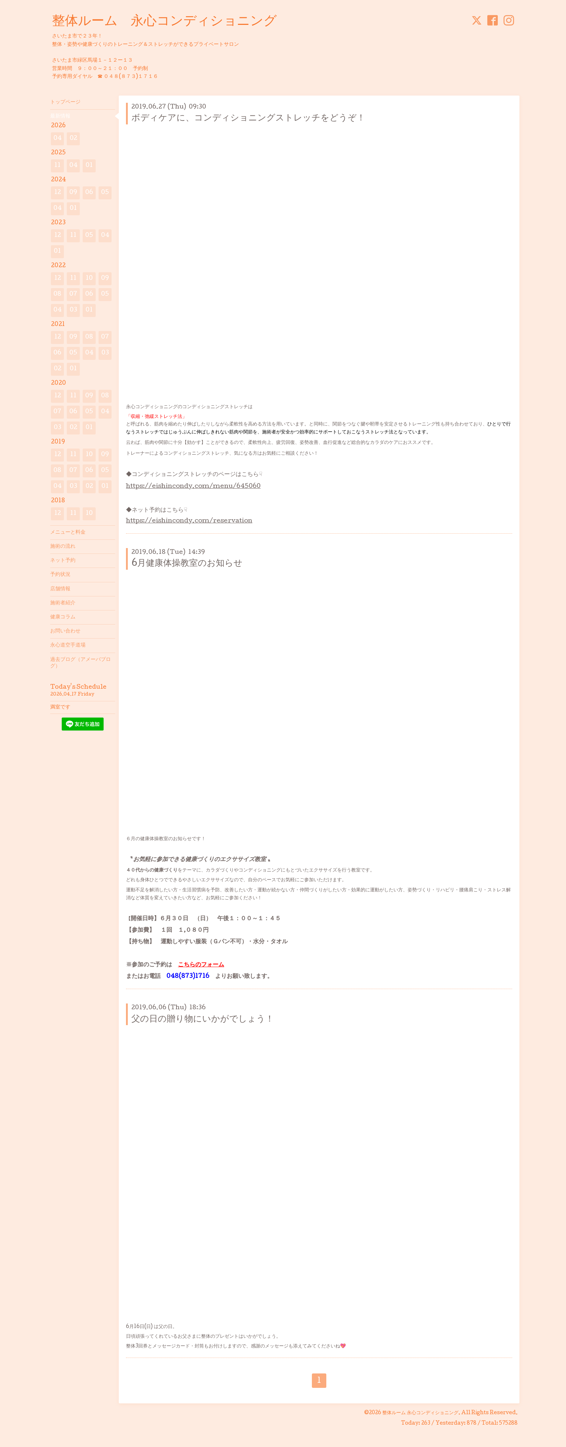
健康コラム (62, 617)
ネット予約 (62, 561)
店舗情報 (60, 589)
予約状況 (60, 575)
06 (89, 193)
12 (57, 193)
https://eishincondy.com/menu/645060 (193, 487)
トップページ (65, 102)
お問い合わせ (65, 631)
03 (73, 310)
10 (89, 278)
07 (73, 294)
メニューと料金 (68, 532)
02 (73, 139)
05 (105, 193)
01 (89, 166)
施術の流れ (62, 547)
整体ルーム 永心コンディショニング (164, 22)
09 (73, 193)
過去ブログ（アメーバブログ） (80, 663)
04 (57, 139)
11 (57, 166)
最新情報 (60, 116)
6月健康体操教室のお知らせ (187, 564)
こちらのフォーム (201, 965)
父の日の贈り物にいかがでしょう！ (202, 1019)
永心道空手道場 (68, 645)
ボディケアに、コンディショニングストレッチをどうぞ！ (248, 118)
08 (57, 294)
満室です (60, 707)
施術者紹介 (62, 603)
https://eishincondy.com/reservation (189, 521)
